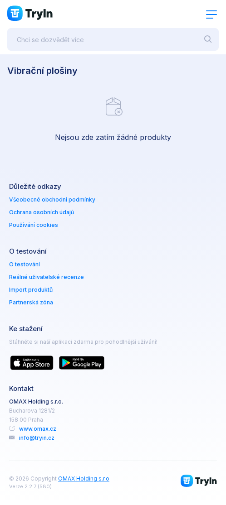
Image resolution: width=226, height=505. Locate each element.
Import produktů (31, 289)
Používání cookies (33, 224)
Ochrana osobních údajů (41, 212)
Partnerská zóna (31, 302)
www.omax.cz (37, 428)
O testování (24, 264)
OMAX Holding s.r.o (83, 478)
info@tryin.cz (36, 437)
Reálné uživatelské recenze (46, 277)
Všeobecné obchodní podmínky (52, 199)
